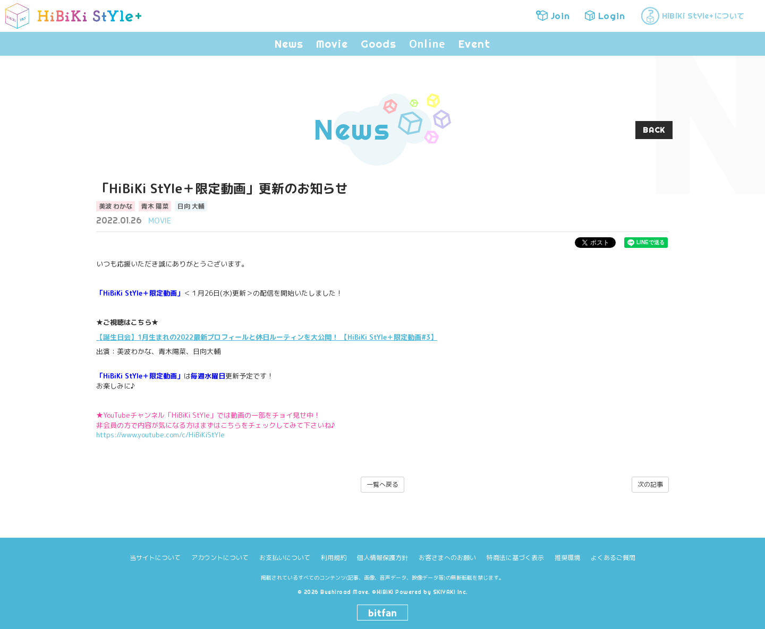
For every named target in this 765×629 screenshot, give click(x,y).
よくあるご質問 (613, 557)
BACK (654, 130)
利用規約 (333, 557)
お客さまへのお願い (447, 557)
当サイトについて (155, 557)
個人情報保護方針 (382, 557)
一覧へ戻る (382, 484)
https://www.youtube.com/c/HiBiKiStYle (160, 435)
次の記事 (650, 484)
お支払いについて (284, 557)
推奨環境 (567, 557)
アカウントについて (220, 557)
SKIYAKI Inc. (450, 592)
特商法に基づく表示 (515, 557)
